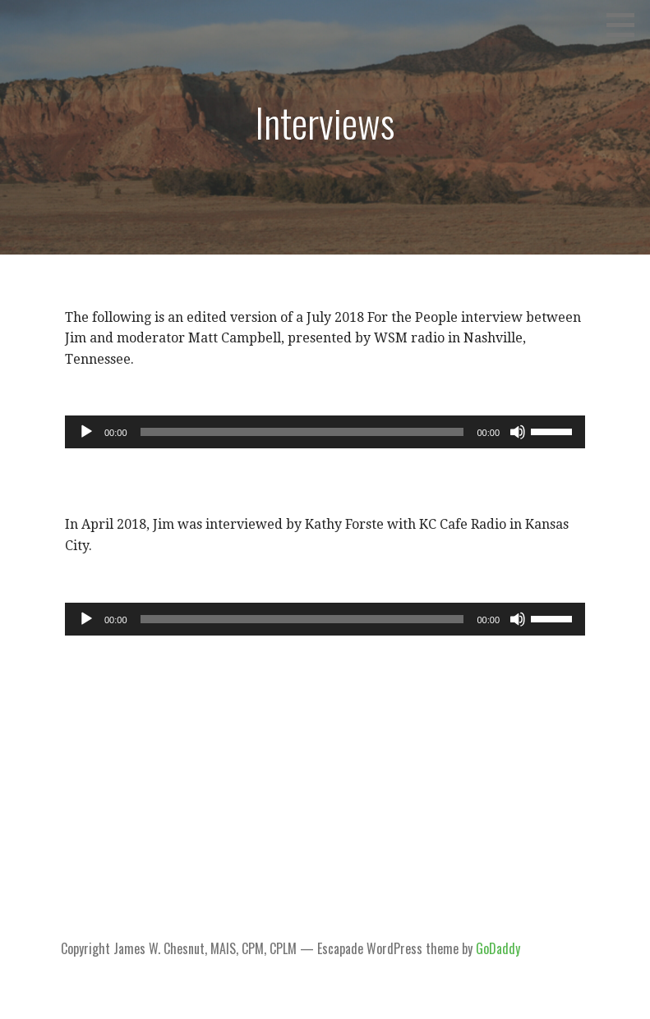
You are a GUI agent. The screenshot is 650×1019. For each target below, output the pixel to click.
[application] (325, 431)
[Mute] (517, 432)
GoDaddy (498, 948)
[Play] (86, 432)
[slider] (302, 432)
